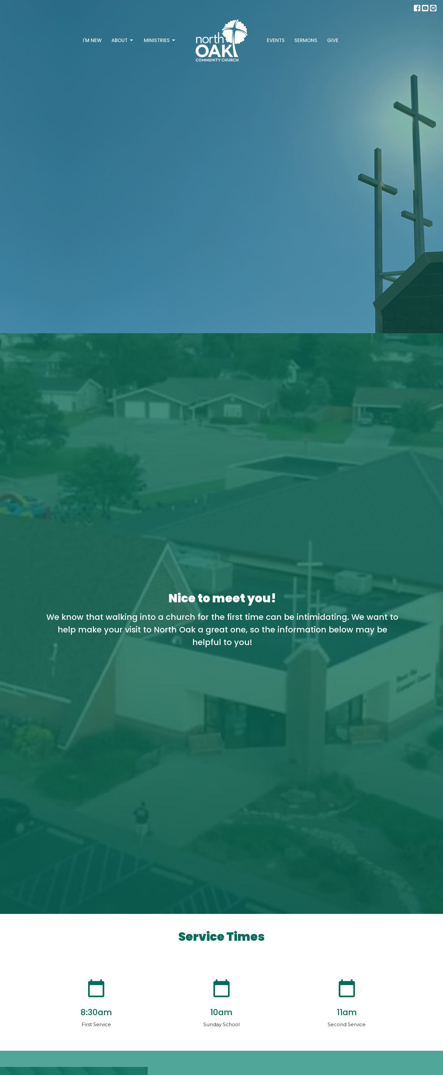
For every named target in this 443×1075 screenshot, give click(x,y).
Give (332, 40)
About (122, 40)
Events (276, 40)
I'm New (92, 40)
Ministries (160, 40)
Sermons (305, 40)
